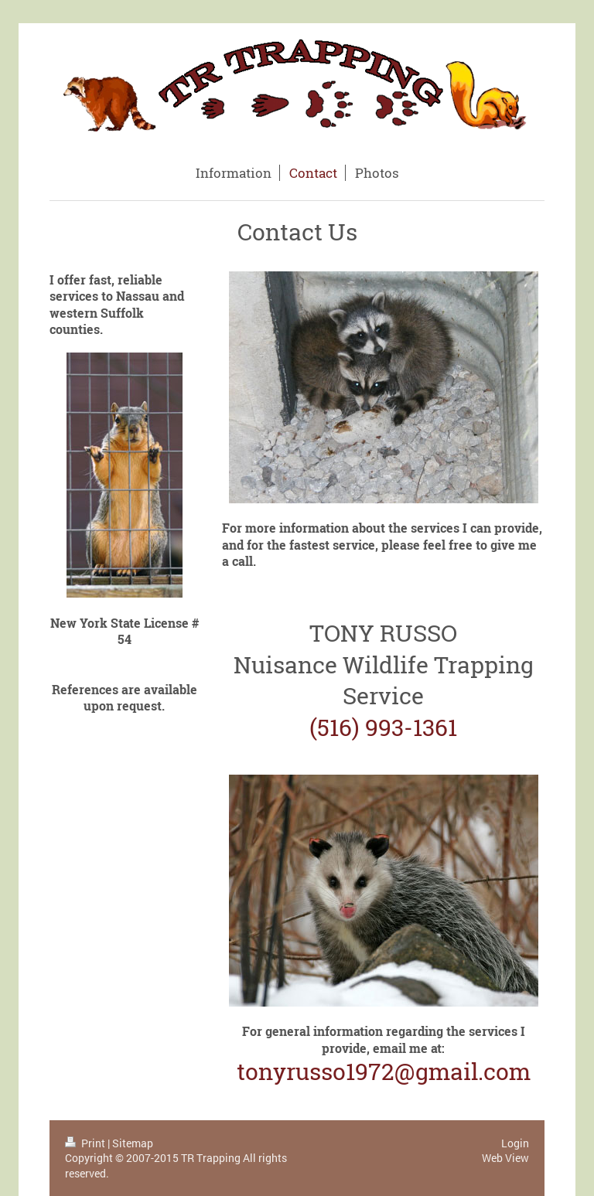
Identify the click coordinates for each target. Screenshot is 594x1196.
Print (86, 1143)
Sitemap (132, 1143)
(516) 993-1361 (383, 727)
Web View (505, 1157)
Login (515, 1143)
